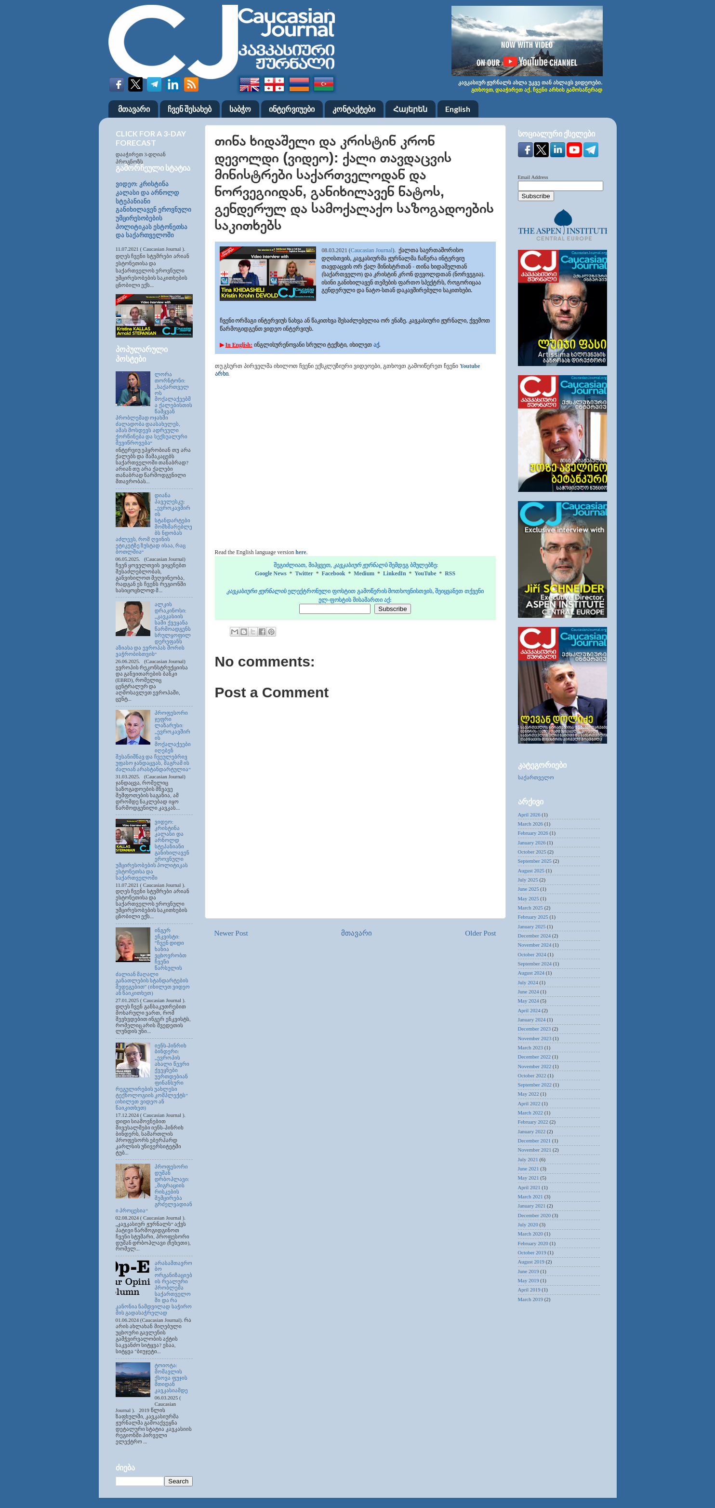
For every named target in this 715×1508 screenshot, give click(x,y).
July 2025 (528, 880)
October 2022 (532, 1075)
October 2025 (532, 852)
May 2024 (528, 1001)
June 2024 (528, 991)
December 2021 (534, 1140)
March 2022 (530, 1112)
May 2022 (528, 1094)
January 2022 (532, 1131)
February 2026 (533, 833)
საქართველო (536, 777)
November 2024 (535, 945)
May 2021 (528, 1178)
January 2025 (532, 926)
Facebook (333, 573)
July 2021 (528, 1159)
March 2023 (530, 1047)
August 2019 (531, 1261)
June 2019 (528, 1271)
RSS (450, 573)
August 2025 (531, 870)
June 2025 (528, 889)
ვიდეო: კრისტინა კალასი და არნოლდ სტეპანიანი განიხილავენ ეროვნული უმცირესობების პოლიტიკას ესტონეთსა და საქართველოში (153, 210)
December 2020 (534, 1215)
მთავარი (134, 108)
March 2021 (530, 1196)
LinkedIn (394, 573)
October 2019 (532, 1252)
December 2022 (534, 1057)
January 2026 (532, 842)
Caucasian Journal (372, 250)
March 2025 (530, 907)
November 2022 (535, 1066)
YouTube (425, 573)
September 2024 (535, 963)
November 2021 (535, 1150)
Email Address (533, 177)
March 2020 (530, 1233)
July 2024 (528, 982)
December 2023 (534, 1029)
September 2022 (535, 1084)
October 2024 (532, 954)
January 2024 (532, 1019)
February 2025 (533, 917)
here (300, 552)
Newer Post (231, 933)
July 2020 (528, 1224)
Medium (364, 573)
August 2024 (531, 973)
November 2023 (535, 1038)
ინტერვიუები (292, 108)
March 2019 (530, 1299)
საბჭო (240, 108)
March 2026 (530, 824)
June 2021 (528, 1168)
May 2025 (528, 898)
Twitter (304, 573)
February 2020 (533, 1243)
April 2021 (529, 1187)
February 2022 (533, 1122)
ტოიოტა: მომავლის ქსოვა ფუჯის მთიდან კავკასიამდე (171, 1377)
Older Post (480, 933)
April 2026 (529, 814)
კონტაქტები (353, 108)
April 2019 (529, 1289)
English (457, 108)
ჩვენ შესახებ (190, 108)
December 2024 (534, 935)
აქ (376, 344)
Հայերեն (410, 108)
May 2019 (528, 1280)
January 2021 (532, 1206)
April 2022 (529, 1103)
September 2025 (535, 861)
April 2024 (529, 1010)
